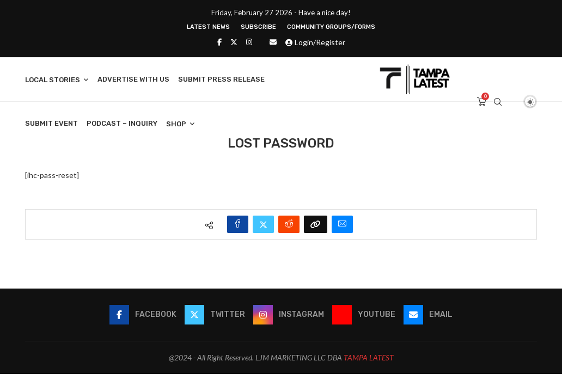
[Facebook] (219, 42)
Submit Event (51, 123)
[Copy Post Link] (315, 224)
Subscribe (258, 26)
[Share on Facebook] (237, 224)
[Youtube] (363, 314)
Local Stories (52, 80)
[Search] (497, 102)
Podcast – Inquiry (122, 123)
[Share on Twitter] (263, 224)
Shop (176, 124)
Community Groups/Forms (331, 26)
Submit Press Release (221, 79)
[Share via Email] (342, 224)
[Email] (273, 42)
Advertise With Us (133, 79)
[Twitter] (233, 42)
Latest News (208, 26)
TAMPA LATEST (369, 357)
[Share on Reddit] (289, 224)
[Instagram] (249, 42)
